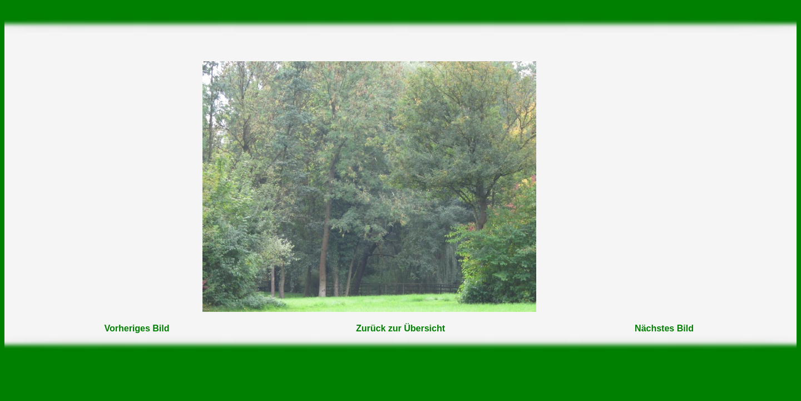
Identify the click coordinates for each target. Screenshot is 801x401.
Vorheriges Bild (136, 328)
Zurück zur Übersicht (400, 328)
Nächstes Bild (664, 328)
